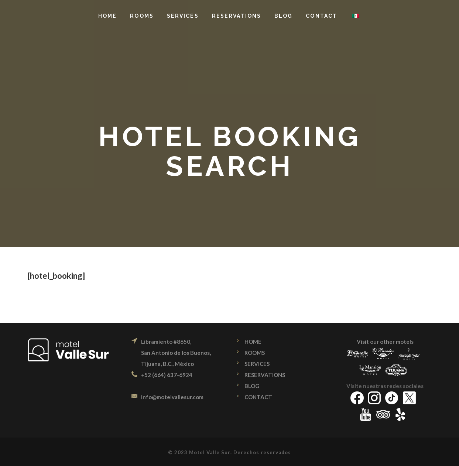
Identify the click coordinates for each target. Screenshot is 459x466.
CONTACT (258, 397)
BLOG (252, 386)
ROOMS (254, 352)
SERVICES (257, 363)
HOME (252, 341)
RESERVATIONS (264, 374)
